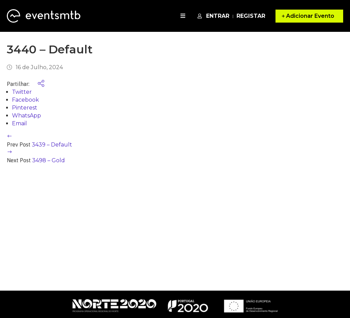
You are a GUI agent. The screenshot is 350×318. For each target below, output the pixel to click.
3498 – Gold (48, 160)
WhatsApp (26, 115)
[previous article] (9, 136)
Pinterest (24, 107)
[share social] (37, 84)
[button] (309, 16)
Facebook (25, 100)
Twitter (22, 92)
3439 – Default (52, 144)
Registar (251, 16)
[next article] (9, 152)
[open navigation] (182, 16)
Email (19, 123)
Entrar (213, 16)
